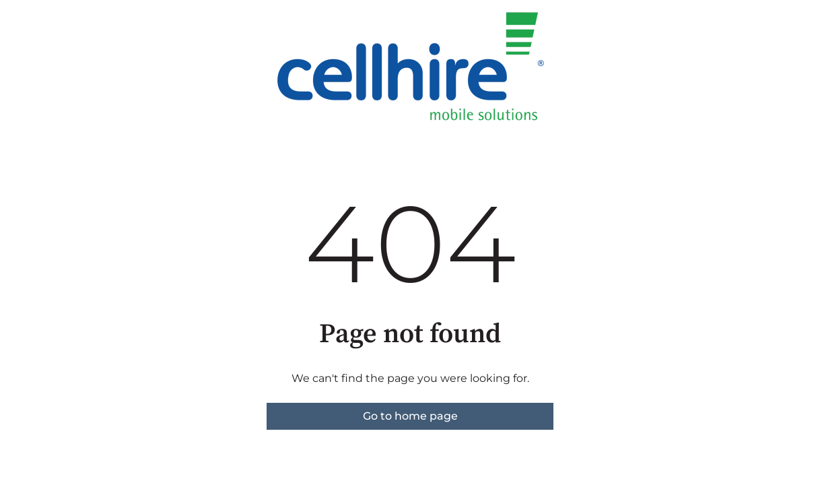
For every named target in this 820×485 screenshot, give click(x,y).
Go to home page (410, 416)
